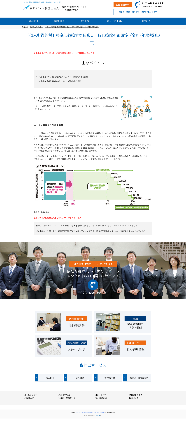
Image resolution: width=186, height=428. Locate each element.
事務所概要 (59, 21)
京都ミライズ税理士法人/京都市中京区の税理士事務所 (90, 412)
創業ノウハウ (100, 395)
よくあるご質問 (30, 395)
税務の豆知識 (64, 395)
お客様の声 (29, 398)
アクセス (85, 21)
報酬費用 (33, 21)
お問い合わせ (148, 21)
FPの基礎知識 (101, 398)
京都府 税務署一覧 (66, 398)
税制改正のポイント (137, 395)
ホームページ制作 (89, 415)
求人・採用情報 (114, 21)
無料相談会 (133, 398)
